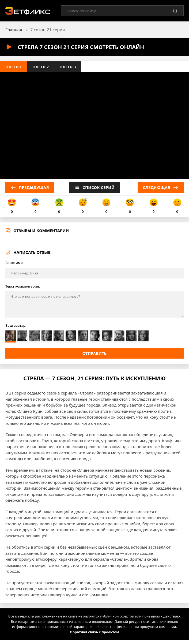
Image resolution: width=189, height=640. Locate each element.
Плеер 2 (40, 66)
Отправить (94, 353)
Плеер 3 (67, 66)
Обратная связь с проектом (94, 632)
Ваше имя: (14, 262)
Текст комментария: (22, 286)
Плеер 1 (13, 66)
